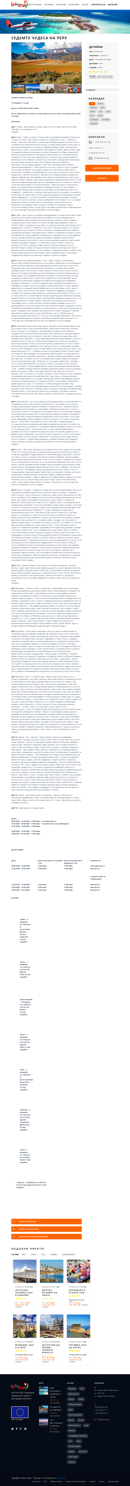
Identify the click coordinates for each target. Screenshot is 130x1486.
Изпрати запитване (102, 168)
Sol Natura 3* (24, 1009)
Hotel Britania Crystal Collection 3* (25, 934)
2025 (92, 103)
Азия (86, 1425)
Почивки (49, 4)
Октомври (105, 119)
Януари (100, 103)
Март (102, 107)
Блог (41, 1383)
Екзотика (72, 1431)
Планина (53, 1254)
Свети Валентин (74, 1425)
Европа (71, 1420)
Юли (92, 115)
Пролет (33, 1254)
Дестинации (35, 4)
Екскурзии (73, 4)
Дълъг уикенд (73, 1394)
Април (93, 111)
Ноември (94, 123)
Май (100, 111)
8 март (81, 1399)
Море (79, 1441)
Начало (22, 4)
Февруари (93, 107)
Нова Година (73, 1457)
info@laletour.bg (99, 158)
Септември (94, 119)
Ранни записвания (68, 1254)
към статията (55, 1403)
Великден (72, 1389)
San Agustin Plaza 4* (25, 972)
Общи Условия (56, 1481)
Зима (70, 1410)
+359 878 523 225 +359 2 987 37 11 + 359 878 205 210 (99, 147)
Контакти (102, 178)
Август (100, 115)
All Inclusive (82, 1452)
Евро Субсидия (19, 1413)
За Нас (85, 4)
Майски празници (75, 1404)
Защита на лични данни (76, 1481)
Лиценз (93, 1481)
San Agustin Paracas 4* (33, 1185)
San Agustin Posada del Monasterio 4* (25, 1122)
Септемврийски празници (78, 1436)
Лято (23, 1254)
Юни (108, 111)
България (61, 4)
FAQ (45, 1481)
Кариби (71, 1452)
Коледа (71, 1399)
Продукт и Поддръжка (50, 1478)
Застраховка (113, 1481)
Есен (43, 1254)
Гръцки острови (74, 1446)
